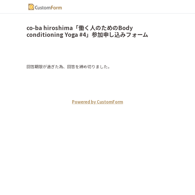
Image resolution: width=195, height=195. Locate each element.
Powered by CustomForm (97, 102)
